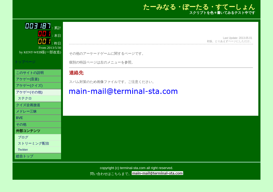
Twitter (23, 149)
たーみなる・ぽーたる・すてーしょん (199, 6)
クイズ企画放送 (28, 105)
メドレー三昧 (26, 111)
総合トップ (24, 156)
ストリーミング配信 (33, 143)
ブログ (23, 137)
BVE (19, 118)
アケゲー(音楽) (27, 79)
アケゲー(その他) (29, 92)
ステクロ (25, 98)
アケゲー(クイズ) (29, 85)
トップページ (25, 62)
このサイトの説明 (30, 73)
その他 (21, 124)
